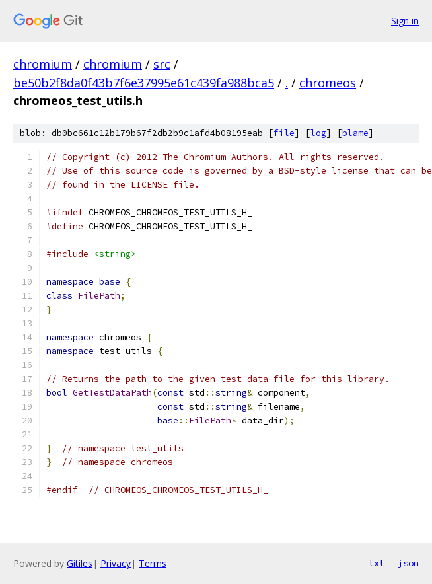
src (161, 64)
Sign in (405, 21)
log (318, 133)
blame (355, 133)
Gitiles (79, 563)
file (284, 133)
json (408, 563)
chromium (42, 64)
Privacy (115, 563)
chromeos (327, 83)
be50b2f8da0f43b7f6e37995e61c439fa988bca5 (143, 83)
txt (376, 563)
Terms (152, 563)
